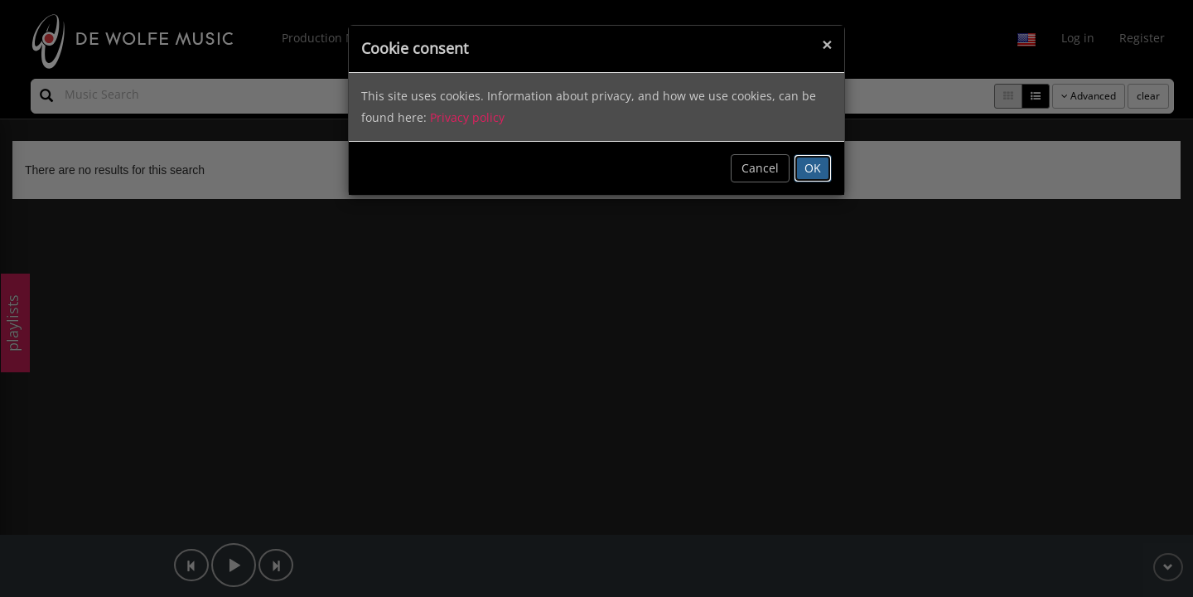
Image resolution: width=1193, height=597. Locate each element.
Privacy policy (467, 117)
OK (812, 168)
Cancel (760, 168)
